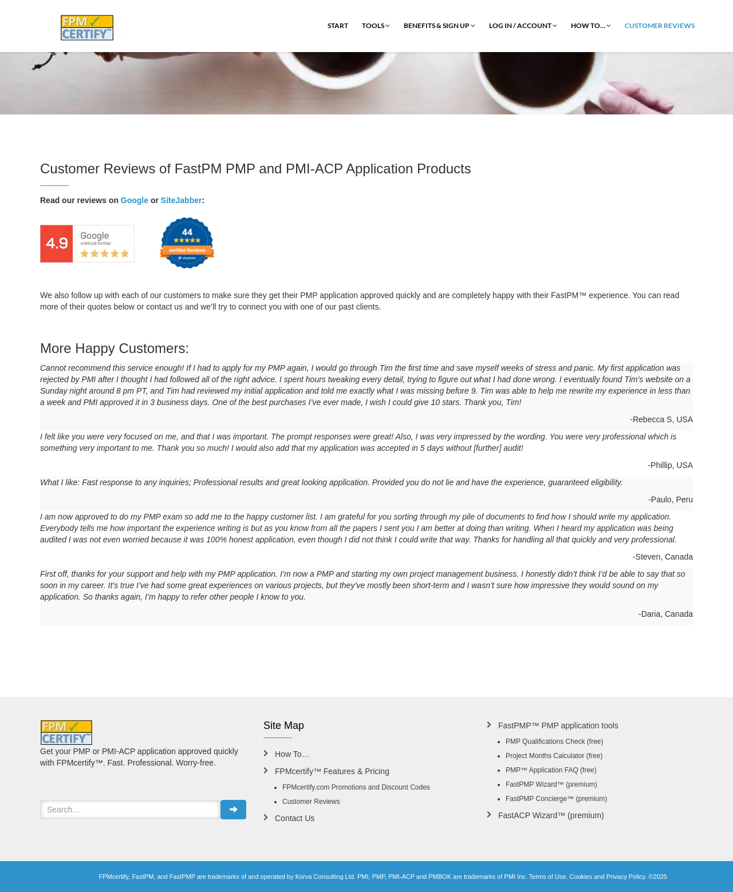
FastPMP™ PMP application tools (558, 725)
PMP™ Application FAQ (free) (551, 770)
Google (134, 200)
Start (338, 25)
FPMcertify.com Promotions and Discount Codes (356, 787)
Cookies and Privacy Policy (607, 876)
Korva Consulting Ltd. (325, 876)
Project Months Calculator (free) (554, 756)
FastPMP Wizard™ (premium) (551, 784)
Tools (376, 25)
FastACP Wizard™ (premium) (551, 815)
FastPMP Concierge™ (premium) (556, 799)
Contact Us (294, 818)
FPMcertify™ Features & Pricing (332, 771)
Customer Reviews (660, 25)
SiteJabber (181, 200)
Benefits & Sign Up (439, 25)
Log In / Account (523, 25)
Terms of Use (547, 876)
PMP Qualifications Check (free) (555, 742)
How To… (591, 25)
